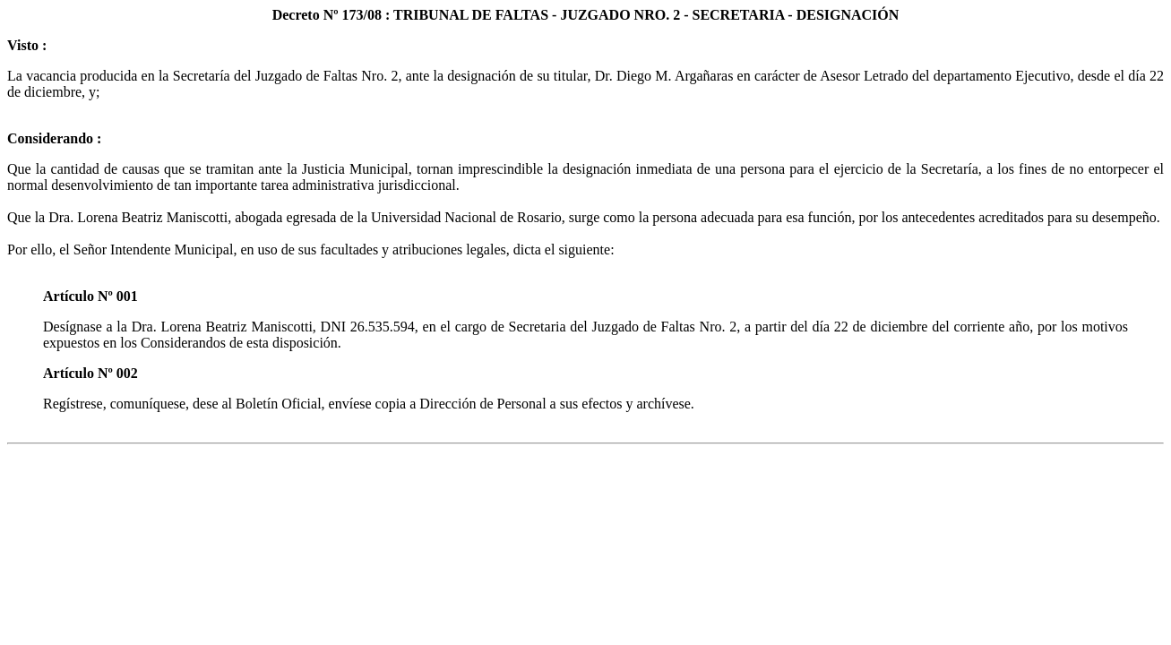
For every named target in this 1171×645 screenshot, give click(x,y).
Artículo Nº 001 (90, 296)
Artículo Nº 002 (90, 373)
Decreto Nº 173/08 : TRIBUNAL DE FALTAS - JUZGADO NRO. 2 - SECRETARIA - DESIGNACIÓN (586, 14)
